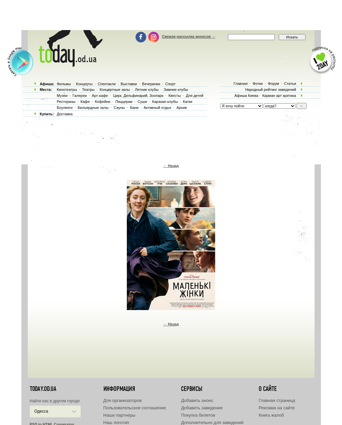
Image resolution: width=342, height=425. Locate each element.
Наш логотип (116, 422)
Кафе (85, 102)
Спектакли (107, 84)
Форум (273, 84)
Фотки (258, 84)
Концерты (84, 84)
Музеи (62, 96)
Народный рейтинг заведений (270, 90)
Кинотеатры (67, 90)
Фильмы (64, 84)
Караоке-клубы (165, 102)
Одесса (41, 411)
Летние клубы (147, 90)
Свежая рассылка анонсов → (189, 36)
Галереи (80, 96)
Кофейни (102, 102)
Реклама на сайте (277, 407)
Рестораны (66, 102)
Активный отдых (157, 108)
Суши (142, 102)
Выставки (129, 84)
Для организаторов (122, 400)
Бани (134, 108)
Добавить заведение (202, 407)
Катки (187, 102)
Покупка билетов (198, 415)
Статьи (290, 84)
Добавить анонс (197, 400)
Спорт (170, 84)
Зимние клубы (176, 90)
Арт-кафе (100, 96)
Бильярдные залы (93, 108)
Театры (88, 90)
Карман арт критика (279, 96)
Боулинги (65, 108)
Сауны (119, 108)
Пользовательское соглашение (134, 407)
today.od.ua (43, 389)
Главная (241, 84)
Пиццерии (124, 102)
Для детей (194, 96)
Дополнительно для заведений (212, 422)
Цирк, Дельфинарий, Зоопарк (138, 96)
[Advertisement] (171, 15)
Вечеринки (151, 84)
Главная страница (277, 400)
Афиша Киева (246, 96)
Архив (181, 108)
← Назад (171, 166)
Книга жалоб (271, 415)
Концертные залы (115, 90)
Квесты (174, 96)
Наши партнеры (119, 415)
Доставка (65, 114)
